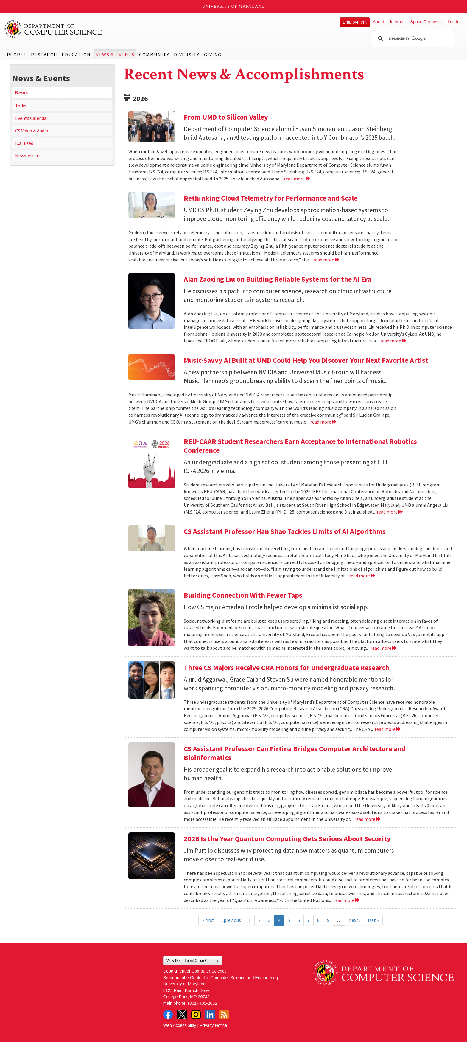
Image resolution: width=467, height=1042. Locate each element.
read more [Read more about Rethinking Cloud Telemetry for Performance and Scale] (326, 260)
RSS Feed (224, 1014)
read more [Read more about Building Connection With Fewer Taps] (384, 648)
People (17, 55)
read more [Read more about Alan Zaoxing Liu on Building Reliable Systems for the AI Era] (393, 341)
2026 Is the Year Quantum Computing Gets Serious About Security (287, 838)
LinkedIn (210, 1014)
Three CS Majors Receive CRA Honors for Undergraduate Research (286, 667)
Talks (20, 105)
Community (154, 55)
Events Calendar (31, 118)
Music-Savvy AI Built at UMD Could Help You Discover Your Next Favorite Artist (306, 360)
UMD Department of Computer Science (53, 29)
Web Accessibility (179, 1025)
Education (76, 55)
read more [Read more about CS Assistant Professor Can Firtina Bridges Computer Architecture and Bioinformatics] (367, 819)
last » (373, 920)
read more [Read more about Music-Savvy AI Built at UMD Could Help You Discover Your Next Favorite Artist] (323, 422)
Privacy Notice (213, 1025)
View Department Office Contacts (192, 961)
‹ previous (231, 920)
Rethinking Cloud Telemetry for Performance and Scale (270, 198)
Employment (355, 22)
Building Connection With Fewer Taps (243, 595)
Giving (213, 55)
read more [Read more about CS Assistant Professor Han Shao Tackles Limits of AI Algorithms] (362, 576)
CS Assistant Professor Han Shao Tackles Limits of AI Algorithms (285, 531)
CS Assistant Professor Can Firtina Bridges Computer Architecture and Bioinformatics (295, 753)
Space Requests (426, 21)
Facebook (168, 1014)
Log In (454, 21)
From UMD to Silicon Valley (226, 117)
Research (44, 55)
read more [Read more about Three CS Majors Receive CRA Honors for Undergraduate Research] (388, 729)
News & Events (115, 55)
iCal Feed (24, 143)
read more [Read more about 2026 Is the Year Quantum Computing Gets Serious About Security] (347, 900)
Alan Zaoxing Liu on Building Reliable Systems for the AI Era (277, 279)
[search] (413, 38)
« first (208, 920)
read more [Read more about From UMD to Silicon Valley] (297, 179)
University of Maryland (233, 6)
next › (354, 920)
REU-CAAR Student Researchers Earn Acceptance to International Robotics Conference (300, 446)
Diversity (187, 55)
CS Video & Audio (31, 131)
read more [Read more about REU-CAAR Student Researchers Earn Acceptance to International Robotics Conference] (390, 512)
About (378, 21)
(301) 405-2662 (202, 1003)
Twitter (182, 1014)
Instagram (196, 1014)
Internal (397, 21)
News (21, 92)
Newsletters (28, 156)
